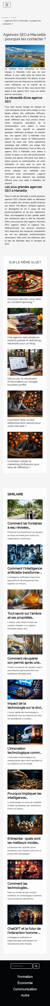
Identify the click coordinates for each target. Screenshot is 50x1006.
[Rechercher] (22, 966)
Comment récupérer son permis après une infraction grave (23, 662)
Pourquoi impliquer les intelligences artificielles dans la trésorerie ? (24, 800)
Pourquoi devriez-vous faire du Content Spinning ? (24, 301)
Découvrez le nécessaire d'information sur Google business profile (22, 381)
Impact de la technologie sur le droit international (24, 708)
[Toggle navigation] (7, 4)
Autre (13, 17)
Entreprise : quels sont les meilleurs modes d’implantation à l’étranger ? (23, 845)
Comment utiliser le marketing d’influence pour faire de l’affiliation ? (23, 464)
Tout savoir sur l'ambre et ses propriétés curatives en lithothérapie (24, 619)
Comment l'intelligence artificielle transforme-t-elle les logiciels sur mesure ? (24, 574)
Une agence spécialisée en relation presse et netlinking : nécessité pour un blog (24, 340)
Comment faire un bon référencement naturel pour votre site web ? (24, 422)
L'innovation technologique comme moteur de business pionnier (24, 755)
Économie (25, 983)
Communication (25, 989)
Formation (25, 977)
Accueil (5, 17)
